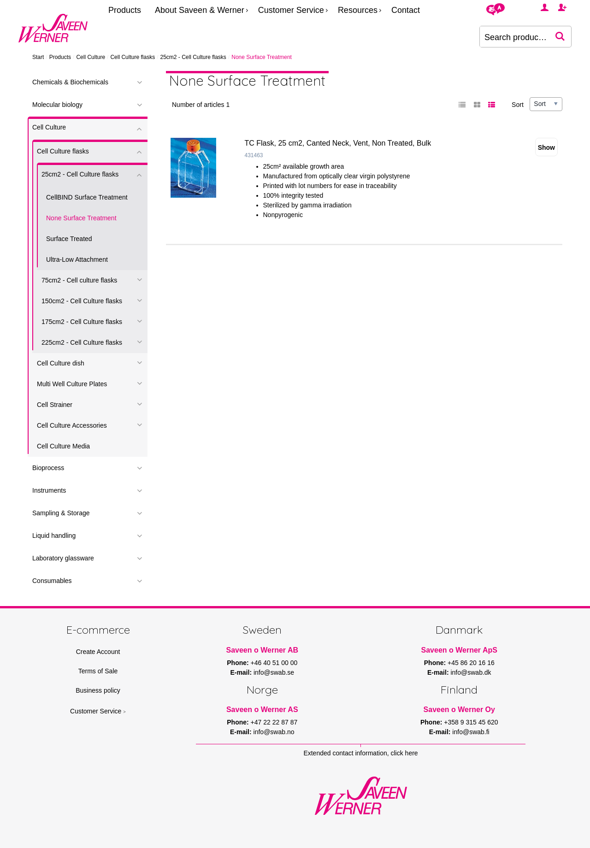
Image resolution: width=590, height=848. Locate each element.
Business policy (98, 690)
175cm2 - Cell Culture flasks (81, 321)
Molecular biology (57, 104)
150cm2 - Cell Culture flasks (81, 301)
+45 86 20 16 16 (471, 662)
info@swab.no (274, 732)
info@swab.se (274, 672)
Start (38, 57)
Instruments (49, 490)
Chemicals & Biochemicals (70, 82)
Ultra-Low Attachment (77, 259)
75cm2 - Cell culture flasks (79, 280)
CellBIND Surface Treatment (87, 197)
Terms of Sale (98, 671)
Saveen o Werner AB (262, 650)
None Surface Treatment (81, 218)
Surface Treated (69, 238)
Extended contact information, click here (360, 753)
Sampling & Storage (61, 513)
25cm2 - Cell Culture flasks (193, 57)
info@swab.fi (470, 732)
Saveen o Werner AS (262, 709)
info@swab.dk (470, 672)
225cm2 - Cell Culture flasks (81, 342)
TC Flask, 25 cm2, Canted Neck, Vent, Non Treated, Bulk (338, 143)
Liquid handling (54, 535)
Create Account (98, 651)
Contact (405, 10)
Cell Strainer (54, 404)
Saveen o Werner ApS (459, 650)
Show (546, 147)
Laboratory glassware (63, 558)
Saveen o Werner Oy (459, 709)
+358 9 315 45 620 (471, 722)
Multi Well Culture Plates (72, 384)
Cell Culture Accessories (72, 425)
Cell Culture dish (60, 363)
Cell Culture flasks (132, 57)
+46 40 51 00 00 (274, 662)
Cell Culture (90, 57)
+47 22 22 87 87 (274, 722)
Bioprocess (48, 467)
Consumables (52, 580)
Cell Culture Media (63, 446)
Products (124, 10)
